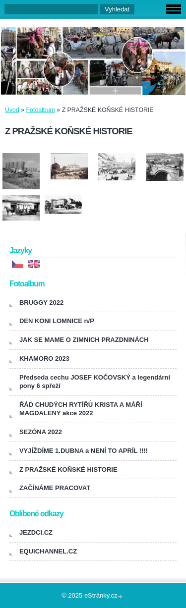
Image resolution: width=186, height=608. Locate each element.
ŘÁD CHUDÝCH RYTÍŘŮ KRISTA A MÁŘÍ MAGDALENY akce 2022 (80, 409)
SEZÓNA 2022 (40, 432)
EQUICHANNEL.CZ (48, 551)
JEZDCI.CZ (36, 532)
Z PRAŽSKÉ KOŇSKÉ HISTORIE (68, 469)
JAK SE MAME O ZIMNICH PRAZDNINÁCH (84, 339)
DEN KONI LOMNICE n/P (56, 321)
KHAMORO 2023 (44, 358)
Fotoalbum (40, 110)
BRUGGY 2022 (41, 302)
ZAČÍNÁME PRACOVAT (54, 488)
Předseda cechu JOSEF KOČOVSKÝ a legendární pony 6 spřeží (94, 381)
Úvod (12, 110)
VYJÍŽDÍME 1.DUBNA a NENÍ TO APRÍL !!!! (83, 450)
